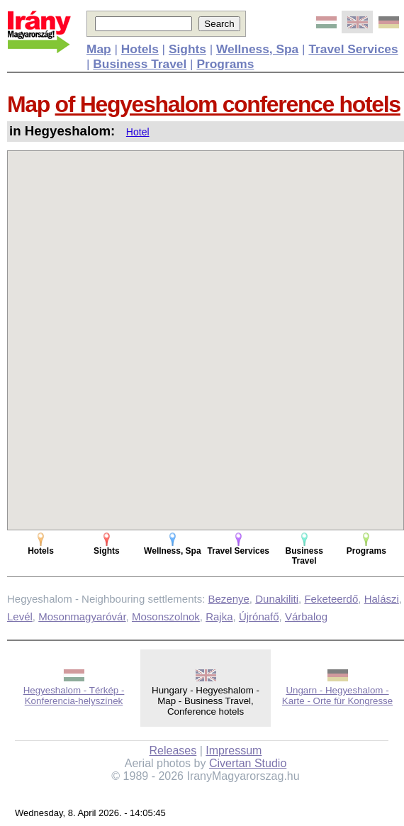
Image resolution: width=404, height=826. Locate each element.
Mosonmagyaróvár (81, 616)
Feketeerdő (331, 599)
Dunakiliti (276, 599)
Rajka (219, 616)
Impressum (234, 750)
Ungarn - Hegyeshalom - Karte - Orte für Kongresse (337, 695)
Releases (173, 750)
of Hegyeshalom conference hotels (227, 104)
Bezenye (228, 599)
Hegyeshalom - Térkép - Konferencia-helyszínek (74, 695)
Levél (20, 616)
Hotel (138, 132)
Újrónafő (259, 616)
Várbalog (306, 616)
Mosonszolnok (166, 616)
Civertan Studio (247, 763)
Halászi (381, 599)
